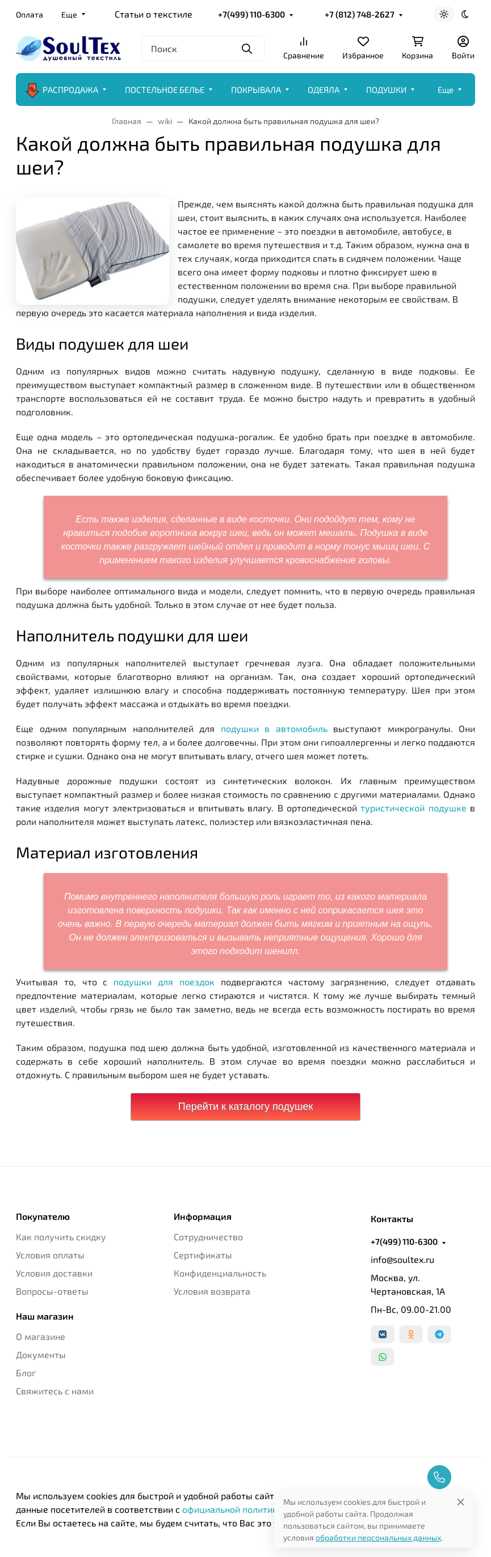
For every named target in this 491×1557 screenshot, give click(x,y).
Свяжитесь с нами (55, 1390)
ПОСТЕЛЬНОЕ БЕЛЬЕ (164, 89)
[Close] (461, 1502)
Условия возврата (212, 1291)
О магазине (40, 1336)
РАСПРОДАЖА (61, 89)
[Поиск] (203, 48)
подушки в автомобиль (274, 728)
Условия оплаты (50, 1254)
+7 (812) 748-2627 (360, 14)
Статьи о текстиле (153, 13)
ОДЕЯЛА (323, 89)
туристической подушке (413, 807)
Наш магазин (45, 1316)
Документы (41, 1354)
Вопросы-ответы (52, 1291)
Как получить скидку (61, 1236)
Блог (26, 1372)
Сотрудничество (208, 1236)
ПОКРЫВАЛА (256, 89)
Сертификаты (203, 1254)
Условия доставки (54, 1272)
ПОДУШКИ (386, 89)
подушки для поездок (164, 981)
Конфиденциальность (220, 1272)
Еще (69, 14)
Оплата (29, 14)
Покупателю (43, 1216)
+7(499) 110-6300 (251, 14)
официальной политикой (235, 1509)
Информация (203, 1216)
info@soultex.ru (402, 1259)
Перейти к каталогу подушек (245, 1106)
